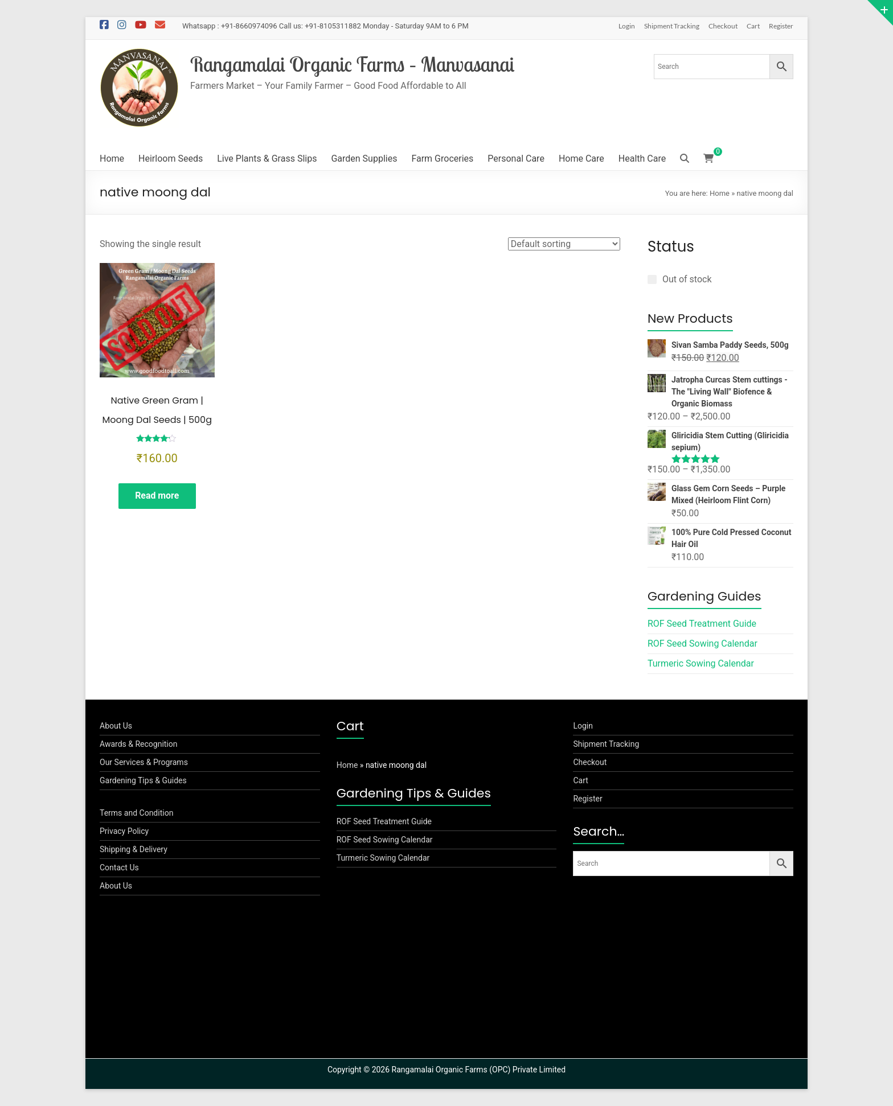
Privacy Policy (124, 831)
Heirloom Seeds (170, 158)
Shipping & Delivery (133, 849)
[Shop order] (564, 243)
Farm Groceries (442, 158)
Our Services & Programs (144, 762)
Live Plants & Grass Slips (267, 158)
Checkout (723, 26)
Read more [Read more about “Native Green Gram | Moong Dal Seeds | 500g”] (157, 496)
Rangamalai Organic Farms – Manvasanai (354, 64)
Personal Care (516, 158)
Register (781, 26)
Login (626, 26)
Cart (753, 26)
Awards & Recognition (139, 744)
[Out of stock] (652, 279)
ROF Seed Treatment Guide (702, 623)
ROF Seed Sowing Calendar (702, 643)
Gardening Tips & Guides (143, 780)
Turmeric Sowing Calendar (701, 663)
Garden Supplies (364, 158)
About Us (116, 725)
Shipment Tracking (671, 26)
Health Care (642, 158)
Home (112, 158)
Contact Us (119, 867)
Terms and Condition (136, 812)
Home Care (581, 158)
